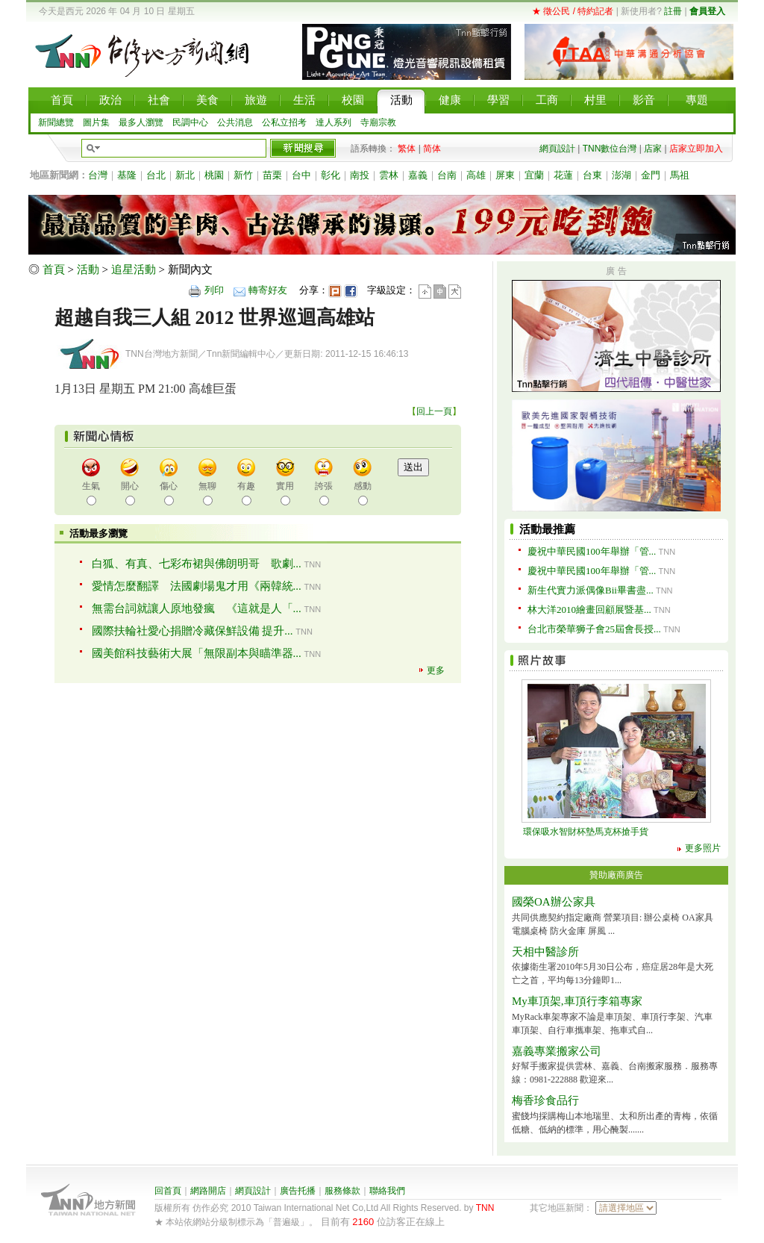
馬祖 (679, 175)
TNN (485, 1208)
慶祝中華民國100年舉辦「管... (591, 551)
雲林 (388, 175)
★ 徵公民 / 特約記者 (572, 11)
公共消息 (235, 122)
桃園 (214, 175)
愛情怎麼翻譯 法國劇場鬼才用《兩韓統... (196, 586)
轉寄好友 (267, 290)
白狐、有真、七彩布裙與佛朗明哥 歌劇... (196, 564)
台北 (156, 175)
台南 (447, 175)
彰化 (330, 175)
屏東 (505, 175)
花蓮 (563, 175)
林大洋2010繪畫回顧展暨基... (589, 609)
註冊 (673, 11)
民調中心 (190, 122)
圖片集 (96, 122)
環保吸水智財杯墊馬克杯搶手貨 (585, 831)
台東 (592, 175)
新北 (185, 175)
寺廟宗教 (378, 122)
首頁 (54, 269)
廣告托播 (298, 1191)
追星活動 (133, 269)
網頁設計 (557, 148)
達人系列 (333, 122)
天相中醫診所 (545, 952)
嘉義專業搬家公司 (556, 1051)
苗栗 (272, 175)
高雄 (476, 175)
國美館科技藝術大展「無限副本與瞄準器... (196, 653)
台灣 (97, 175)
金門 (650, 175)
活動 (88, 269)
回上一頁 (434, 411)
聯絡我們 (387, 1191)
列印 (214, 290)
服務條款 (342, 1191)
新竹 (243, 175)
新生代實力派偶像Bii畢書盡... (590, 590)
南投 (359, 175)
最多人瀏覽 (141, 122)
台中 (301, 175)
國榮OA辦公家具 (553, 902)
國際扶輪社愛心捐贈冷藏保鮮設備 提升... (192, 631)
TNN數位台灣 (610, 148)
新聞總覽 (56, 122)
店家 (653, 148)
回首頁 (167, 1191)
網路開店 (208, 1191)
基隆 (127, 175)
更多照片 (703, 848)
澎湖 (621, 175)
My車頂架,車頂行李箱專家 (577, 1001)
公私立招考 (284, 122)
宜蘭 (534, 175)
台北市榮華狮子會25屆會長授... (594, 629)
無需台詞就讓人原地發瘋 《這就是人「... (196, 608)
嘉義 (418, 175)
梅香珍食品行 (545, 1100)
